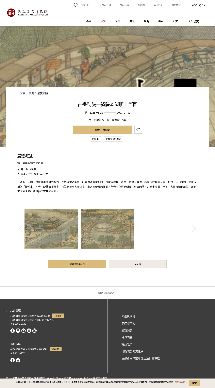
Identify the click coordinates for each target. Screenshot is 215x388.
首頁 (22, 93)
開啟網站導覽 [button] (106, 293)
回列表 (138, 264)
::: (62, 5)
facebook (12, 330)
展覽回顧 (42, 93)
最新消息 (126, 330)
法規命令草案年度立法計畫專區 (140, 358)
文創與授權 (128, 316)
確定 (194, 383)
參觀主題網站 (102, 130)
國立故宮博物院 (27, 12)
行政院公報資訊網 (132, 351)
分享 (166, 93)
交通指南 (57, 315)
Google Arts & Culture (29, 330)
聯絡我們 (126, 344)
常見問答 (126, 337)
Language (197, 5)
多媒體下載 (128, 323)
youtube (23, 330)
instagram (18, 330)
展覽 (31, 93)
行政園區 (49, 319)
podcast (34, 330)
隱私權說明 (180, 382)
